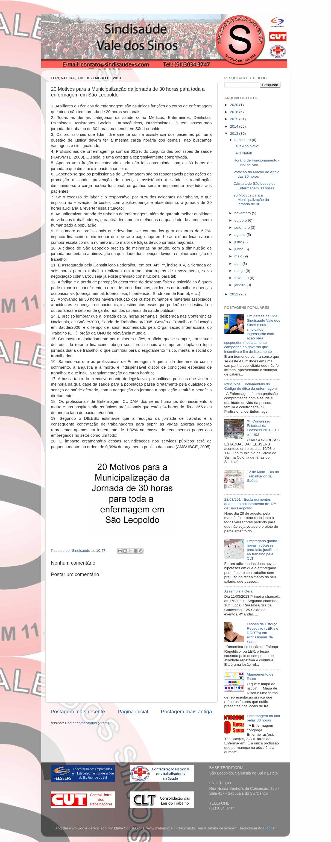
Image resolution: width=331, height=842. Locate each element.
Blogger (269, 828)
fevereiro (242, 278)
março (240, 271)
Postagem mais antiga (186, 711)
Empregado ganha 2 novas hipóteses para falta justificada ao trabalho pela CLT (263, 550)
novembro (243, 213)
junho (240, 249)
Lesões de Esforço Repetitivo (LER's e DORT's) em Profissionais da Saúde (262, 633)
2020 (234, 105)
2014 (234, 126)
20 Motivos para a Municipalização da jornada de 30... (251, 199)
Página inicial (133, 711)
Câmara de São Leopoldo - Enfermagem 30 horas (255, 185)
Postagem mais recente (78, 711)
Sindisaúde (81, 550)
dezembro (243, 140)
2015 (234, 119)
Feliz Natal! (242, 153)
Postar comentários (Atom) (87, 723)
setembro (243, 227)
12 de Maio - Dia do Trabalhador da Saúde (263, 476)
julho (239, 242)
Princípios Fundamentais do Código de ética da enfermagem (250, 386)
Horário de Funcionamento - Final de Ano (256, 162)
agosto (241, 235)
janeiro (241, 285)
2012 (234, 294)
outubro (241, 220)
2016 (234, 112)
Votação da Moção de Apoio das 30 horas (256, 174)
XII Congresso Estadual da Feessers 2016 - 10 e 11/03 (263, 428)
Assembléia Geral (239, 591)
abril (238, 264)
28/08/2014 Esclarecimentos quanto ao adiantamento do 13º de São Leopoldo (250, 503)
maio (239, 256)
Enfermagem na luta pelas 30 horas (263, 718)
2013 (234, 133)
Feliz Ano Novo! (246, 146)
